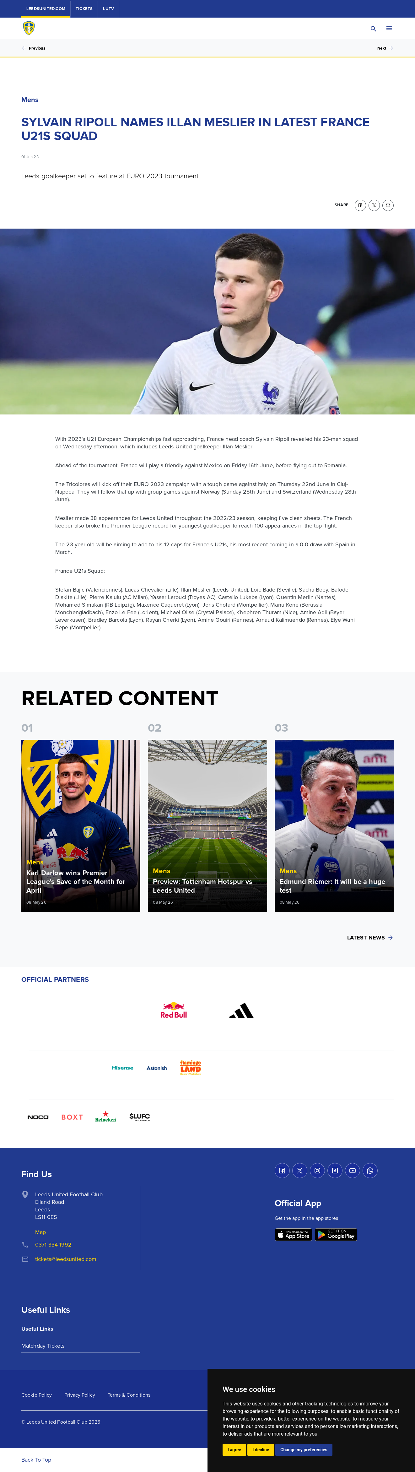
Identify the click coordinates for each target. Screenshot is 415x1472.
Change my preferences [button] (303, 1449)
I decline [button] (260, 1449)
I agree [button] (234, 1449)
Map (40, 1232)
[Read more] (80, 826)
